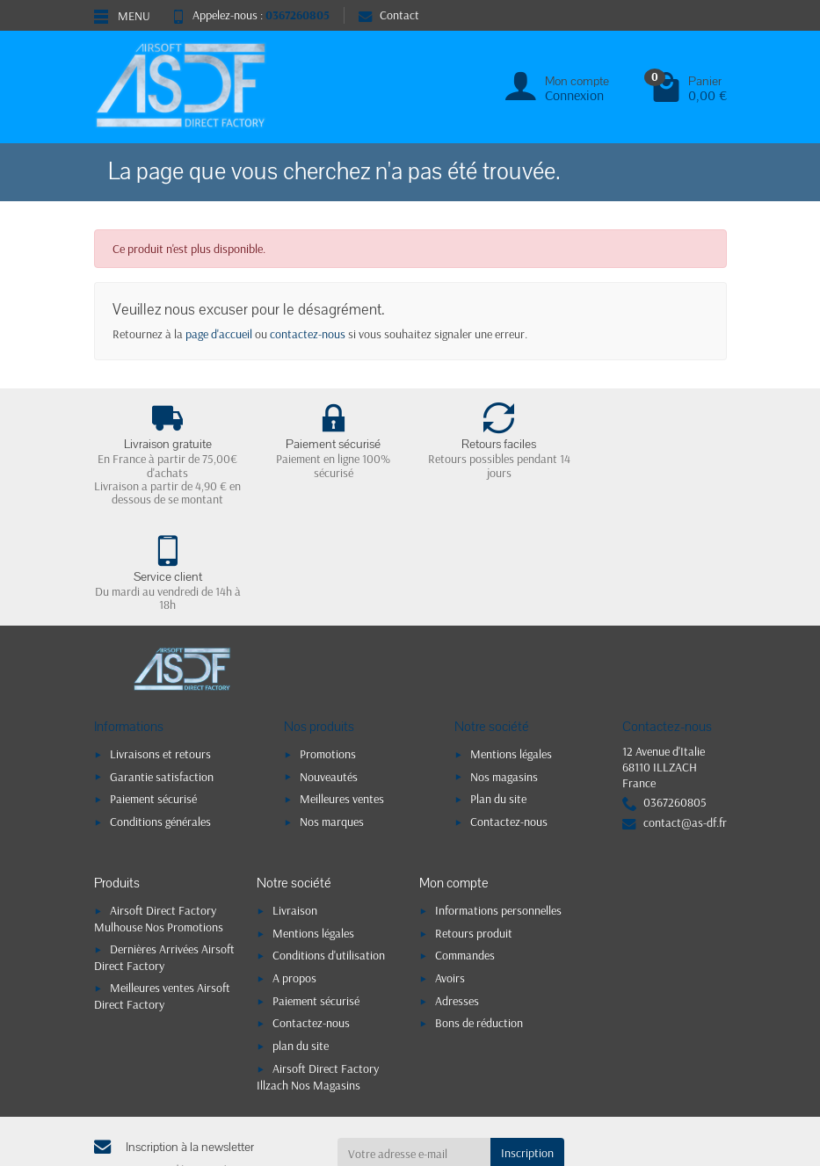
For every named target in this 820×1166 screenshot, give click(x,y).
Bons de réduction (479, 918)
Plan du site (498, 694)
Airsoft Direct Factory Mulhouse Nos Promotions (158, 814)
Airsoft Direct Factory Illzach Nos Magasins (318, 971)
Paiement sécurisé (153, 694)
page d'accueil (218, 334)
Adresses (457, 895)
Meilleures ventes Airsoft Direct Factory (162, 890)
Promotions (328, 648)
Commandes (465, 850)
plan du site (300, 941)
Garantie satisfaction (162, 671)
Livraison (294, 806)
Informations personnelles (498, 806)
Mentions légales (511, 648)
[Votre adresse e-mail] (413, 1048)
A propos (294, 873)
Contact (389, 15)
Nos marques (332, 716)
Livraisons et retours (160, 648)
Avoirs (450, 873)
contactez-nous (307, 334)
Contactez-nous (509, 716)
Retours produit (473, 828)
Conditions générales (160, 716)
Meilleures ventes (342, 694)
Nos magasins (504, 671)
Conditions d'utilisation (328, 850)
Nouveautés (329, 671)
